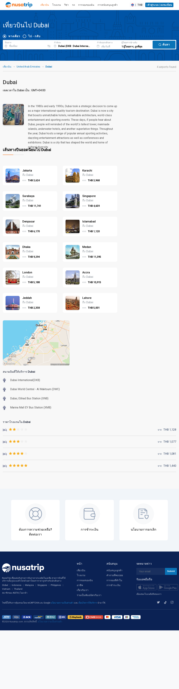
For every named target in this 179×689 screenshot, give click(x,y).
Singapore (42, 585)
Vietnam (6, 589)
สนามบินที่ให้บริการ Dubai (19, 371)
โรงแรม (56, 4)
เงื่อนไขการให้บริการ (88, 603)
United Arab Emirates (28, 66)
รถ (73, 4)
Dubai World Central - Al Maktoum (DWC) (35, 389)
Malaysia (29, 585)
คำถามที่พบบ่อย (114, 575)
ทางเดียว (14, 36)
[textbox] (24, 44)
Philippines (56, 585)
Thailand (18, 589)
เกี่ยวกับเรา (82, 590)
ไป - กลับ (34, 36)
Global (5, 585)
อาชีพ (80, 585)
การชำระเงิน (113, 585)
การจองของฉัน (86, 4)
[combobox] (24, 44)
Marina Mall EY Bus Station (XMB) (30, 407)
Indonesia (16, 585)
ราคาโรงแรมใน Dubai (17, 422)
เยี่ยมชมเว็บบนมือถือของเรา (149, 594)
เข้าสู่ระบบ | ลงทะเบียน (159, 4)
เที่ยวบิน (44, 4)
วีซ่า (66, 4)
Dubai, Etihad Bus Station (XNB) (29, 398)
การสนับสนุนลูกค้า (108, 4)
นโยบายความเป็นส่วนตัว (62, 603)
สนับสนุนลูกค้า (114, 570)
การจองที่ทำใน (114, 580)
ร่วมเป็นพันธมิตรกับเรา (89, 595)
